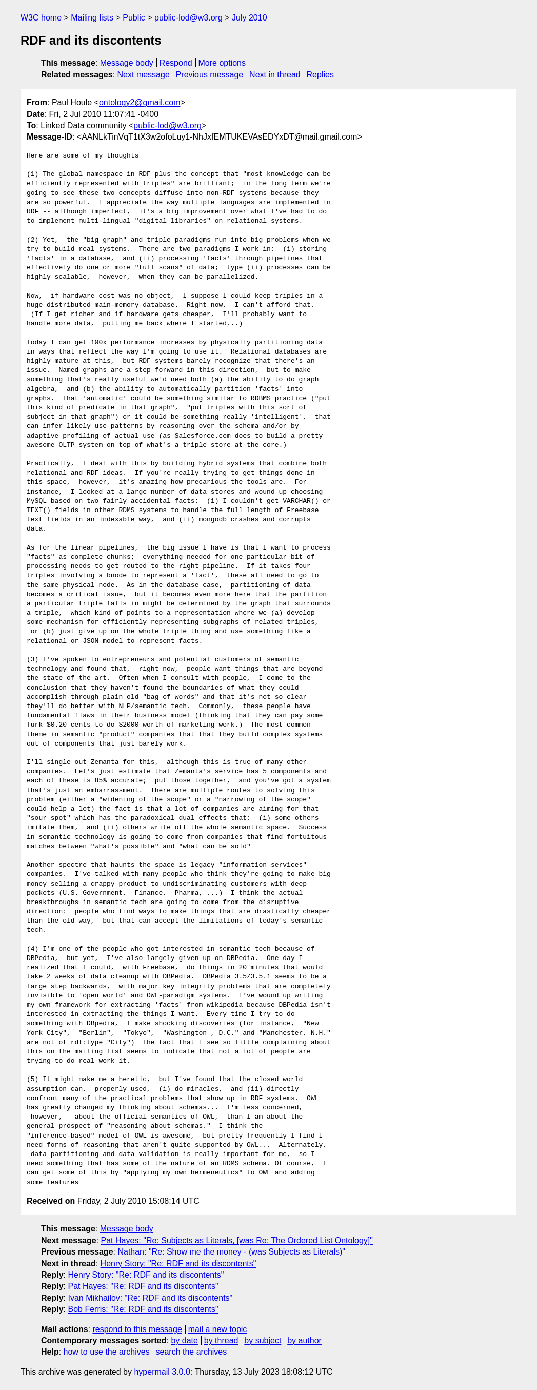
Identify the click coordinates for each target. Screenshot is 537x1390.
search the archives (191, 1351)
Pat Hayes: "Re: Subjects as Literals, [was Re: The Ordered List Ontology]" (237, 1240)
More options (222, 62)
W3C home (41, 17)
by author (304, 1340)
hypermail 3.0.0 (162, 1371)
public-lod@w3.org (188, 17)
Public (134, 17)
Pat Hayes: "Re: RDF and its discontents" (143, 1286)
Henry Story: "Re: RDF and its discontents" (178, 1263)
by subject (262, 1340)
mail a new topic (217, 1329)
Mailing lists (92, 17)
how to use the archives (107, 1351)
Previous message (210, 74)
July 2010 (249, 17)
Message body (126, 62)
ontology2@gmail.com (140, 102)
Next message (143, 74)
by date (184, 1340)
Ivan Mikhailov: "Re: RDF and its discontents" (150, 1298)
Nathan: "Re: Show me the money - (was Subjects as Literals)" (231, 1251)
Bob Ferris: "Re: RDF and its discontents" (143, 1309)
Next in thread (275, 74)
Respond (176, 62)
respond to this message (137, 1329)
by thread (221, 1340)
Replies (320, 74)
